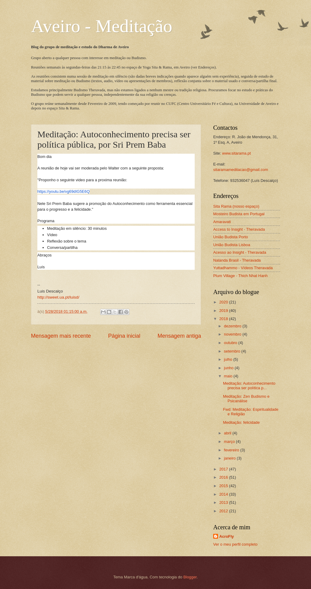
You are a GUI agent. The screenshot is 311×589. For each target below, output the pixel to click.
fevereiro (232, 450)
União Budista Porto (230, 237)
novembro (233, 334)
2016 (224, 477)
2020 (224, 302)
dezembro (233, 326)
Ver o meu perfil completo (235, 544)
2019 (224, 310)
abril (228, 433)
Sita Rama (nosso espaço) (236, 206)
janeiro (230, 458)
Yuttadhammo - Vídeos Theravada (243, 268)
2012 (224, 511)
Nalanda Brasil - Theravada (237, 260)
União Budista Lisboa (231, 245)
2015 (224, 486)
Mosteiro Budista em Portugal (239, 214)
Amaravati (222, 221)
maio (228, 376)
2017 (224, 469)
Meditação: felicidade (241, 422)
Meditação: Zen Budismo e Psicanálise (246, 398)
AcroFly (226, 536)
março (230, 441)
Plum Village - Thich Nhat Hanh (240, 275)
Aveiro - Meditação (101, 26)
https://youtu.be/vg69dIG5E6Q (63, 191)
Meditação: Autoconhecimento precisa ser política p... (249, 385)
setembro (232, 351)
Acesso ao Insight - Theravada (239, 252)
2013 (224, 502)
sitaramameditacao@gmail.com (240, 169)
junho (229, 368)
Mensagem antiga (179, 336)
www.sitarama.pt (236, 153)
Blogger (190, 577)
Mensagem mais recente (61, 336)
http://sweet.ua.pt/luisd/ (58, 297)
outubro (231, 342)
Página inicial (124, 336)
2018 (224, 318)
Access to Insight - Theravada (239, 229)
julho (228, 359)
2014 (224, 494)
